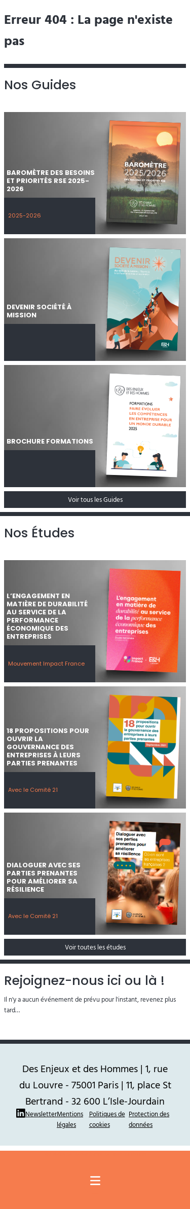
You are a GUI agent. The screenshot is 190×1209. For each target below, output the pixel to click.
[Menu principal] (95, 1180)
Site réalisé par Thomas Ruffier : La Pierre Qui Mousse (95, 1154)
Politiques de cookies (107, 1119)
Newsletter (41, 1114)
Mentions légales (70, 1119)
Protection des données (149, 1119)
